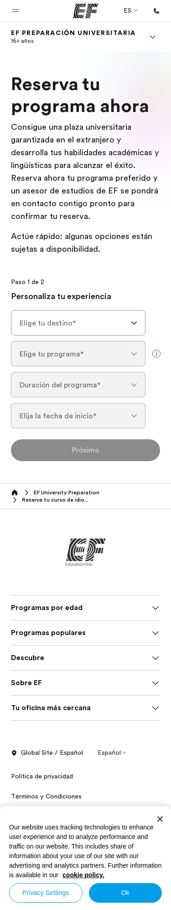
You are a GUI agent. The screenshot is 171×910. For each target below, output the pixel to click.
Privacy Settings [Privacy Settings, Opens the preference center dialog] (45, 892)
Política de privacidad (42, 776)
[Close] (160, 819)
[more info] (156, 353)
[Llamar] (156, 11)
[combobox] (78, 323)
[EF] (85, 11)
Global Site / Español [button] (47, 753)
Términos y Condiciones (46, 796)
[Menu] (152, 37)
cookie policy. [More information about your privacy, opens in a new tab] (83, 875)
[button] (15, 11)
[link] (73, 37)
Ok (125, 892)
